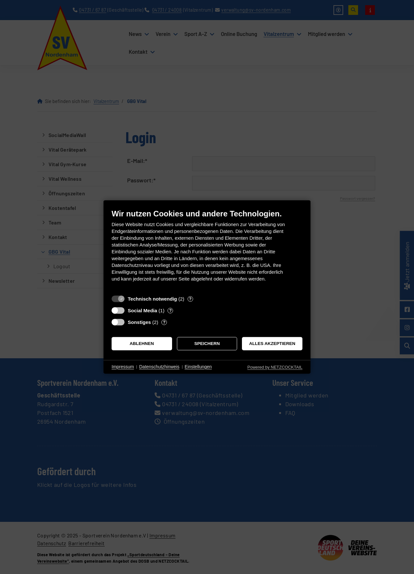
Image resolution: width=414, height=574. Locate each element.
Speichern (207, 343)
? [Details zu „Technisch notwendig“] (190, 298)
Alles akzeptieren (272, 343)
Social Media (142, 310)
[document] (207, 250)
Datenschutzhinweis (159, 366)
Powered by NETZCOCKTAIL (274, 367)
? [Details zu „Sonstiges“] (164, 322)
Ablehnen (142, 343)
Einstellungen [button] (198, 366)
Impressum (123, 366)
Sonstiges (139, 322)
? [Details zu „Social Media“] (170, 310)
